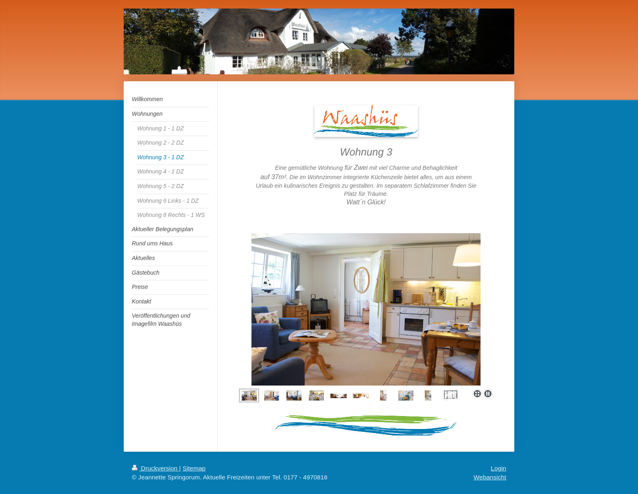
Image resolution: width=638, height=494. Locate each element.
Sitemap (194, 468)
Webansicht (490, 477)
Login (498, 468)
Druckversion (155, 468)
